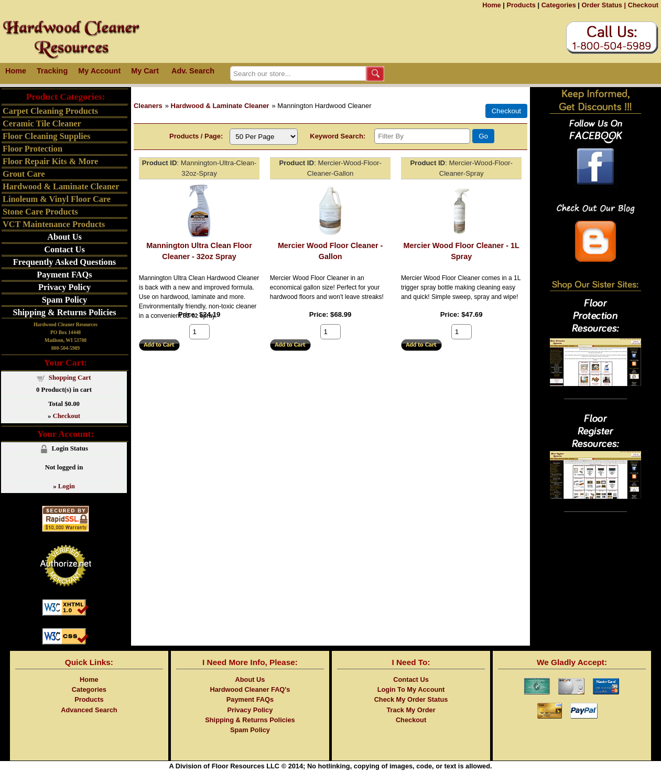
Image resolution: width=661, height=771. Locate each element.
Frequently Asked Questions (64, 262)
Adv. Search (192, 71)
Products (520, 5)
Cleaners (148, 106)
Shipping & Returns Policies (64, 312)
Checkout (643, 5)
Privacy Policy (64, 287)
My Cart (145, 71)
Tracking (52, 71)
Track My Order (410, 710)
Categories (558, 5)
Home (491, 5)
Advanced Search (89, 710)
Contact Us (64, 249)
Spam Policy (65, 300)
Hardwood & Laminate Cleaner (220, 106)
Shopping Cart (70, 377)
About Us (64, 237)
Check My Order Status (411, 699)
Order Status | (603, 5)
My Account (99, 71)
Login (66, 486)
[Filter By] (422, 136)
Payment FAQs (64, 275)
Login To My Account (411, 689)
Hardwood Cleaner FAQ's (250, 689)
